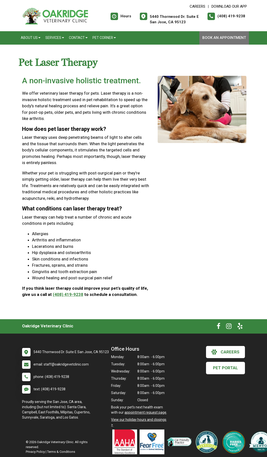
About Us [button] (30, 38)
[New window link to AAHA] (126, 441)
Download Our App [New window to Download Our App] (229, 6)
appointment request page (145, 412)
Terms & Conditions (61, 452)
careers (225, 352)
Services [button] (54, 38)
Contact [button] (78, 38)
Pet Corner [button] (104, 38)
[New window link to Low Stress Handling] (207, 441)
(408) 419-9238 (68, 294)
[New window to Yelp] (240, 327)
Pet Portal (225, 367)
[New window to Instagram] (229, 327)
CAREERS (197, 6)
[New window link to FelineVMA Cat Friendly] (180, 441)
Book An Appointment (224, 37)
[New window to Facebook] (218, 327)
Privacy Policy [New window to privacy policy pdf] (35, 452)
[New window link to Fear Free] (153, 441)
